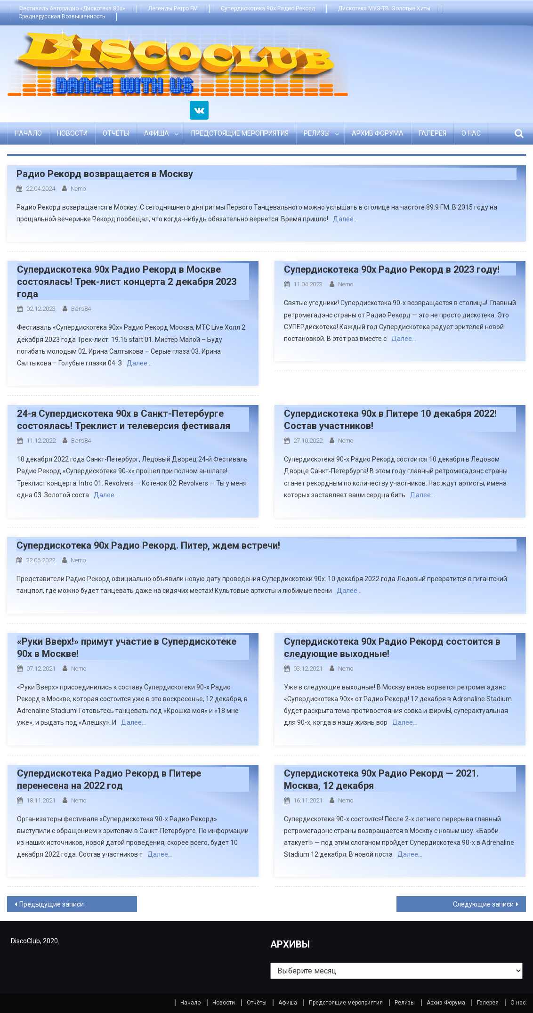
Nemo (78, 188)
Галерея (432, 133)
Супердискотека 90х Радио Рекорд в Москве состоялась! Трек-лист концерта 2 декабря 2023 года (126, 282)
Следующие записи (483, 904)
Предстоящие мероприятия (240, 133)
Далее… (345, 219)
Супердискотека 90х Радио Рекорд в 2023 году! (392, 269)
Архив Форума (378, 133)
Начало (28, 133)
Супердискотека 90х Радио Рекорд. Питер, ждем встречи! (148, 545)
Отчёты (116, 133)
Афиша (156, 133)
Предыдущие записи (51, 904)
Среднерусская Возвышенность (61, 16)
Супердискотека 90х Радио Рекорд (268, 8)
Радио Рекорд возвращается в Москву (104, 173)
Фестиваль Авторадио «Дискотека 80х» (71, 8)
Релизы (317, 133)
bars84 (81, 308)
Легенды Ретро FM (173, 8)
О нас (471, 133)
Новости (72, 133)
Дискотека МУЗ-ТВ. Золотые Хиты (384, 8)
